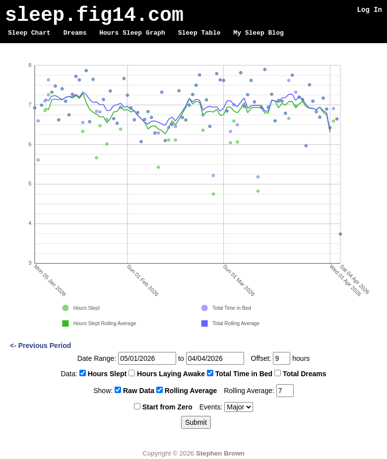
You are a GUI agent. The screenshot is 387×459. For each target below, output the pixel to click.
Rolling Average (191, 391)
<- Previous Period (40, 345)
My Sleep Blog (258, 33)
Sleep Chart (29, 33)
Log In (369, 9)
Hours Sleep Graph (132, 33)
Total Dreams (304, 374)
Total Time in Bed (243, 374)
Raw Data (138, 391)
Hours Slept (107, 374)
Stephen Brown (220, 453)
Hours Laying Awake (171, 374)
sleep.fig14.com (94, 15)
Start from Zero (167, 407)
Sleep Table (199, 33)
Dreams (75, 33)
